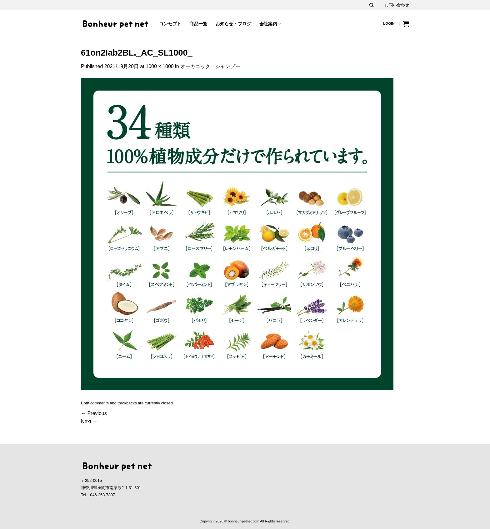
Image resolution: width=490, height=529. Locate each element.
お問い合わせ (397, 4)
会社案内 (270, 24)
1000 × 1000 (159, 66)
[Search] (371, 5)
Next (89, 421)
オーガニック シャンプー (210, 66)
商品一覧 (198, 23)
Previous (94, 413)
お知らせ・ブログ (233, 23)
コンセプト (170, 23)
